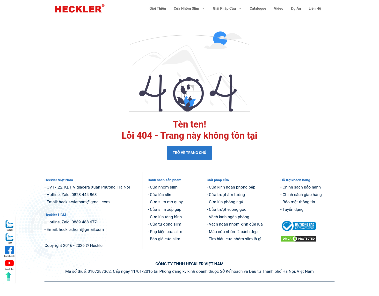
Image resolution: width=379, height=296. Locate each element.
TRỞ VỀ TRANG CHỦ (189, 153)
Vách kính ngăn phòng (229, 216)
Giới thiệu (157, 8)
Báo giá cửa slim (165, 238)
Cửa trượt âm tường (227, 194)
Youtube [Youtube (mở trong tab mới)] (9, 265)
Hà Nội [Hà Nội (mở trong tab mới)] (9, 225)
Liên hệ (315, 8)
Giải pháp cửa (229, 8)
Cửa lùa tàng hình (166, 216)
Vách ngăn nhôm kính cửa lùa (236, 224)
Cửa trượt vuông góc (227, 209)
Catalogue (258, 8)
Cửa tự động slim (165, 224)
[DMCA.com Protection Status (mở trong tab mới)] (298, 240)
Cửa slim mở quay (166, 201)
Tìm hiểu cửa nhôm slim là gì (235, 238)
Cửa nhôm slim (191, 8)
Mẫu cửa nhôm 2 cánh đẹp (233, 231)
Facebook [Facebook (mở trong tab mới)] (9, 252)
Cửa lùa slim (161, 194)
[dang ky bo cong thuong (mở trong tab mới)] (298, 231)
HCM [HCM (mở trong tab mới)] (9, 238)
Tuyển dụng (293, 209)
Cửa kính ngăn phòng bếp (232, 187)
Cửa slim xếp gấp (166, 209)
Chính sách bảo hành (302, 187)
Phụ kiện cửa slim (166, 231)
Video (278, 8)
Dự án (296, 8)
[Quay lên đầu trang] (8, 276)
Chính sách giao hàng (302, 194)
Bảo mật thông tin (299, 201)
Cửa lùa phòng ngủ (226, 201)
